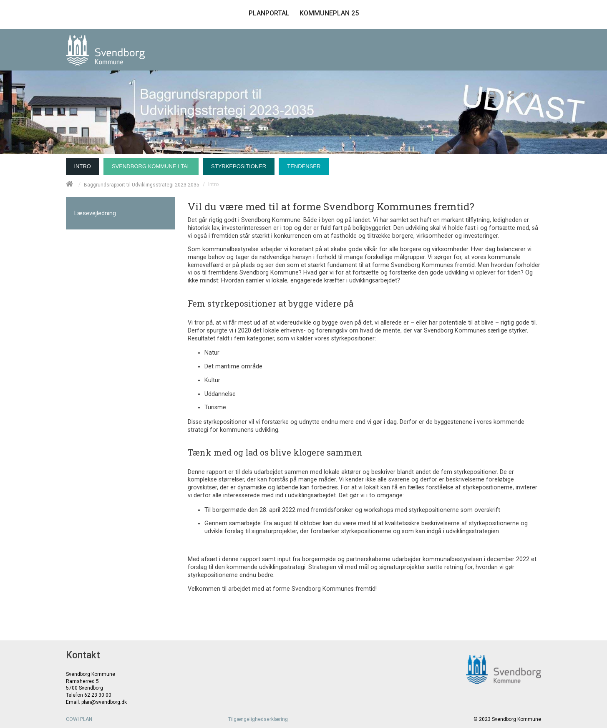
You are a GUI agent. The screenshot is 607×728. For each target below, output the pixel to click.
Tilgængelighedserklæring (258, 719)
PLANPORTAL (269, 13)
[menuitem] (84, 164)
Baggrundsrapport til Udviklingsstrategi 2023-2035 (141, 184)
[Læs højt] (531, 94)
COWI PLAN (79, 719)
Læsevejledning (95, 213)
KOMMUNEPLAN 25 (329, 13)
